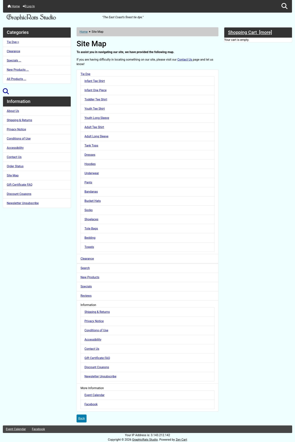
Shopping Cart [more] (250, 32)
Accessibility (15, 148)
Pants (88, 182)
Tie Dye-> (13, 42)
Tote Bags (91, 228)
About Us (13, 111)
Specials (86, 286)
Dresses (89, 155)
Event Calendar (94, 395)
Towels (89, 247)
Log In (29, 6)
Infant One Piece (95, 90)
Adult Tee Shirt (94, 127)
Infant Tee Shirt (94, 81)
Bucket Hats (92, 201)
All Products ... (16, 79)
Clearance (13, 51)
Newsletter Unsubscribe (23, 203)
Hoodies (90, 164)
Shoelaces (91, 219)
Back (81, 418)
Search (85, 268)
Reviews (86, 295)
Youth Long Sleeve (96, 118)
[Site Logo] (51, 17)
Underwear (91, 173)
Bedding (89, 238)
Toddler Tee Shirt (95, 99)
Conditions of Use (18, 138)
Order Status (15, 166)
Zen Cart (181, 439)
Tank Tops (91, 145)
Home (14, 6)
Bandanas (91, 191)
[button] (284, 6)
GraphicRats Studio (145, 439)
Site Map (13, 175)
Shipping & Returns (19, 120)
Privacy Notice (16, 129)
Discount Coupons (19, 194)
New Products (90, 277)
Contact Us (14, 157)
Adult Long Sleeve (96, 136)
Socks (88, 210)
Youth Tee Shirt (94, 108)
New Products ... (18, 70)
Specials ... (14, 60)
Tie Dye (85, 74)
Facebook (90, 404)
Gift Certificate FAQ (19, 184)
